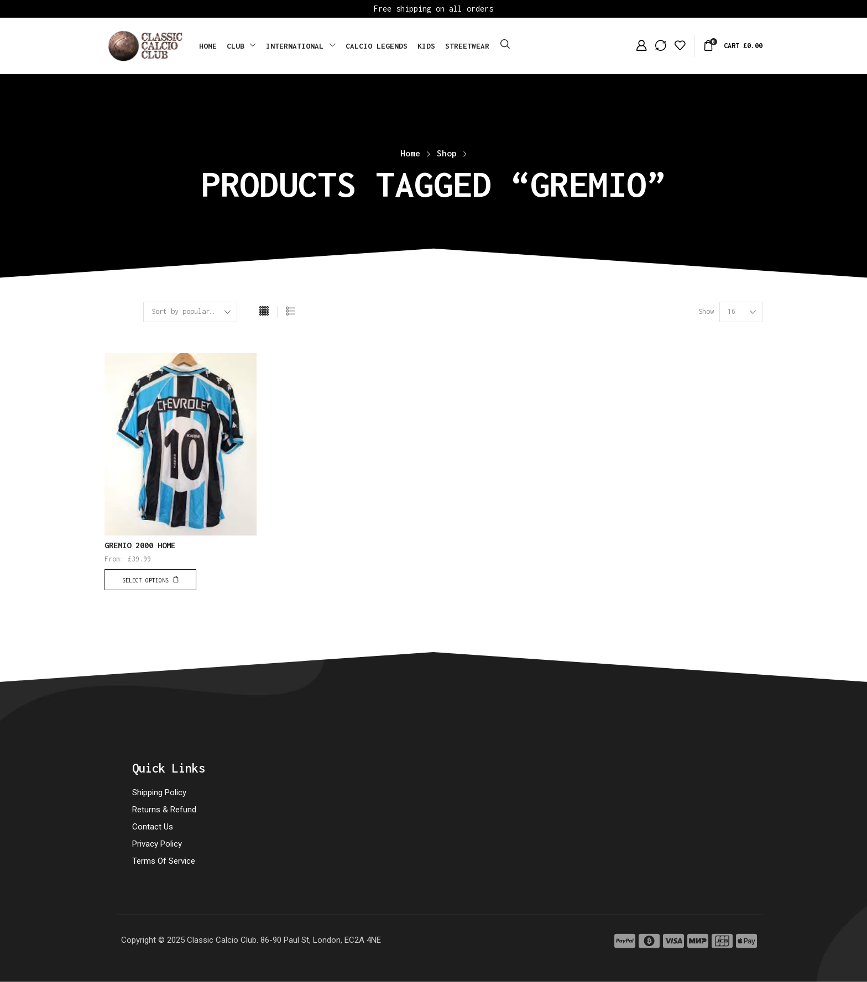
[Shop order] (190, 312)
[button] (505, 44)
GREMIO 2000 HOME (140, 545)
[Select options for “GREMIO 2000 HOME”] (150, 579)
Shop (447, 153)
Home (410, 153)
